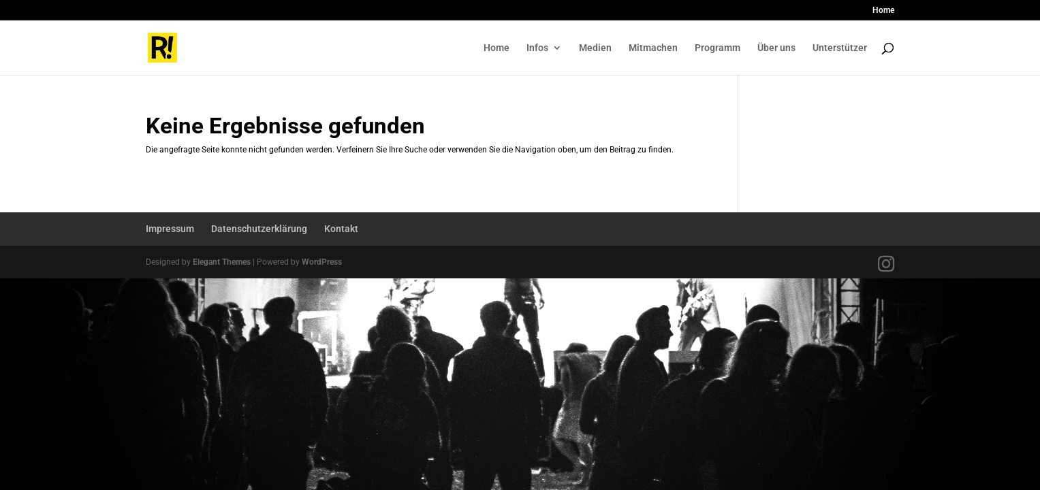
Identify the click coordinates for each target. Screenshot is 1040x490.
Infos (537, 48)
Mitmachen (653, 48)
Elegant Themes (222, 262)
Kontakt (341, 228)
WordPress (322, 262)
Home (883, 10)
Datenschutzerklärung (259, 228)
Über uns (776, 48)
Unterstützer (840, 48)
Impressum (170, 228)
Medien (595, 48)
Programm (717, 48)
